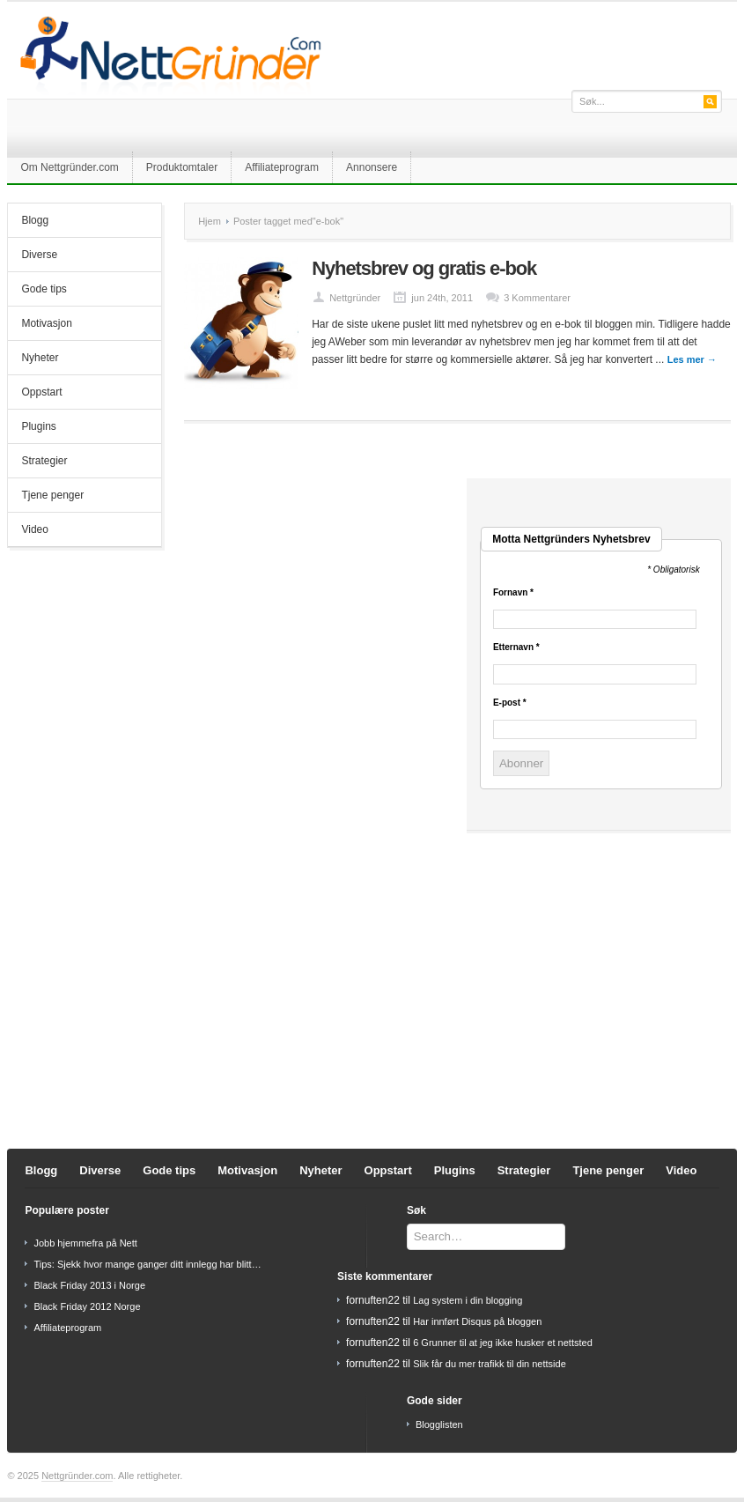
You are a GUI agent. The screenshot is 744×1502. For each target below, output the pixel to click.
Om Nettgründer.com (69, 167)
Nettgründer (354, 297)
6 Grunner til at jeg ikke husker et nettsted (503, 1342)
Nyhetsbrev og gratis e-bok (424, 268)
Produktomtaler (181, 167)
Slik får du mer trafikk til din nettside (489, 1363)
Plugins (38, 426)
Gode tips (43, 289)
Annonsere (371, 167)
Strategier (44, 461)
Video (34, 529)
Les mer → (692, 359)
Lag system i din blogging (467, 1300)
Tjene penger (52, 495)
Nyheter (39, 357)
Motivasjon (46, 323)
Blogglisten (439, 1424)
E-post (510, 703)
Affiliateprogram (282, 167)
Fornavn (513, 592)
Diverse (39, 254)
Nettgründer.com (77, 1475)
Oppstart (41, 392)
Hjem (209, 221)
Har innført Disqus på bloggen (477, 1321)
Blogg (34, 220)
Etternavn (516, 647)
